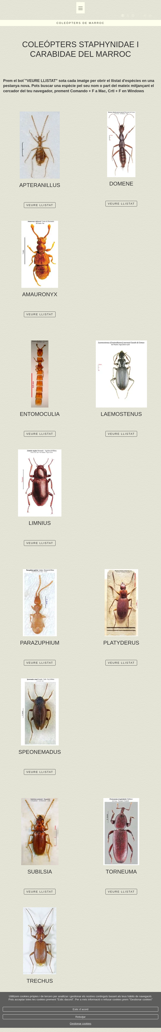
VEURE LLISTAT (39, 205)
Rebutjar (80, 1016)
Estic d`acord (80, 1009)
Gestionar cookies (80, 1023)
